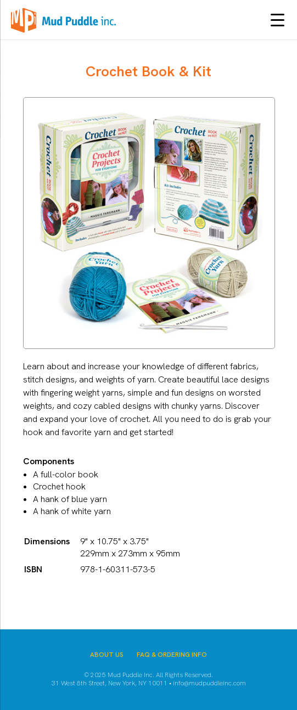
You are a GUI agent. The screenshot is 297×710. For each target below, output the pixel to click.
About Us (106, 654)
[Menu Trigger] (277, 19)
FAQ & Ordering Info (172, 654)
